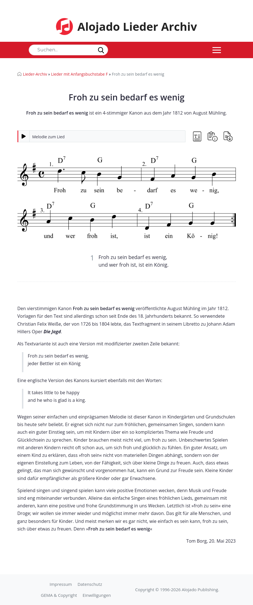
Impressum (61, 584)
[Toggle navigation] (217, 50)
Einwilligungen (97, 595)
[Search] (68, 50)
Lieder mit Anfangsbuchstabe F (79, 74)
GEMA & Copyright (59, 595)
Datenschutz (89, 584)
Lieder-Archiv (35, 74)
